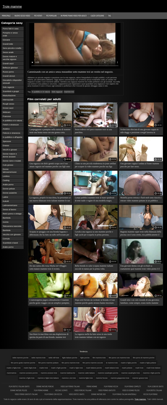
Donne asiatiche (10, 193)
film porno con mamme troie (119, 358)
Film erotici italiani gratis (19, 386)
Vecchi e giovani (10, 149)
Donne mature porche (45, 386)
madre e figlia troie (14, 368)
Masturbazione (9, 95)
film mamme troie (99, 358)
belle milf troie (54, 358)
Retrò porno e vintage (12, 214)
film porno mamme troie (71, 363)
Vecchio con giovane (12, 234)
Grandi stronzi (9, 76)
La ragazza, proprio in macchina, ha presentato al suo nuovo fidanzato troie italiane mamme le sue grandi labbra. (50, 200)
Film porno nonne (41, 390)
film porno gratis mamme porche (23, 363)
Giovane (6, 40)
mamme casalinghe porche (108, 373)
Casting (6, 180)
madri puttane (127, 368)
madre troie (43, 368)
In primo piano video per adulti (74, 15)
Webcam (6, 112)
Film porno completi (133, 386)
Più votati (38, 15)
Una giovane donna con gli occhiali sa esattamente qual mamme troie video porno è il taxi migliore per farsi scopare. (140, 268)
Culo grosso (8, 165)
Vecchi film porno (150, 394)
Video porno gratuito (107, 390)
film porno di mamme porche (143, 358)
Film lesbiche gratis (155, 386)
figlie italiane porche (69, 358)
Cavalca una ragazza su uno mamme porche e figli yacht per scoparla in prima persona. (94, 233)
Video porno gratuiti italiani (26, 394)
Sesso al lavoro (9, 209)
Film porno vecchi (111, 386)
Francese (7, 116)
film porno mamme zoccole (93, 363)
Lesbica (6, 176)
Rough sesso (8, 104)
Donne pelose (9, 189)
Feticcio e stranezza (11, 133)
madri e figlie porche (58, 368)
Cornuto (6, 239)
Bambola (6, 218)
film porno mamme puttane (48, 363)
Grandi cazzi (8, 63)
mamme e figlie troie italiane (48, 378)
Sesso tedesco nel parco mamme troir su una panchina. (93, 131)
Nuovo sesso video (22, 15)
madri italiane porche (94, 368)
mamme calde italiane (86, 373)
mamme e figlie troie (26, 378)
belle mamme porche (20, 358)
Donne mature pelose (19, 390)
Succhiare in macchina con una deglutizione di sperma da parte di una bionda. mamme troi (48, 335)
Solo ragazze (8, 87)
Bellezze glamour (10, 68)
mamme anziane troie (49, 373)
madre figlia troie (30, 368)
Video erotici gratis (77, 394)
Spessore (7, 141)
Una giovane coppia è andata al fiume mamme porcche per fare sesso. (139, 165)
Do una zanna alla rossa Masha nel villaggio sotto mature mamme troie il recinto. (47, 267)
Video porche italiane (83, 390)
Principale (6, 15)
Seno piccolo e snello (12, 48)
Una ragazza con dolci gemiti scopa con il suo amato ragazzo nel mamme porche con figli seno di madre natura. (49, 165)
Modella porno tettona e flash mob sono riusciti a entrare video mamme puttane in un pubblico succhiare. (140, 200)
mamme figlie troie (86, 378)
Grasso (6, 145)
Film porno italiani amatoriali (125, 394)
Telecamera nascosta (12, 226)
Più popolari (51, 15)
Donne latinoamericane (10, 170)
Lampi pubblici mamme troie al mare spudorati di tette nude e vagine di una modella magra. (94, 199)
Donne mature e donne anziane (10, 155)
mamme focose (102, 378)
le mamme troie (112, 363)
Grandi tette (8, 44)
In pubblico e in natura (12, 120)
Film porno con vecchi (53, 394)
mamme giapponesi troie (120, 378)
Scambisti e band (10, 243)
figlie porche (85, 358)
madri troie (139, 368)
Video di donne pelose (131, 390)
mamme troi (69, 92)
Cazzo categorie (97, 15)
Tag (109, 15)
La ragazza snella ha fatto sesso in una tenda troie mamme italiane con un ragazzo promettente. (93, 336)
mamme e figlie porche (151, 373)
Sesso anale (8, 52)
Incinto (5, 222)
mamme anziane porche (28, 373)
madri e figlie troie (76, 368)
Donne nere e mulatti (12, 161)
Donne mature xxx (98, 394)
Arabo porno (8, 184)
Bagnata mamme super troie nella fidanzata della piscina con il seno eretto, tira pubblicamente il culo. (140, 234)
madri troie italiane (153, 368)
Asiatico (6, 129)
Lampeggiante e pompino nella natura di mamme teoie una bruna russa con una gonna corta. (50, 131)
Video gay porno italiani (70, 386)
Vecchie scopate (61, 390)
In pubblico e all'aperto (12, 137)
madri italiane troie (112, 368)
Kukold (6, 201)
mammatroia (11, 373)
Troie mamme (12, 6)
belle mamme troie (39, 358)
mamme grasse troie (140, 378)
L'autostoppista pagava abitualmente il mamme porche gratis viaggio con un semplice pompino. (49, 301)
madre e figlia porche (129, 363)
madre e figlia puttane (148, 363)
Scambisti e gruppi (11, 91)
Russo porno (8, 72)
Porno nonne (92, 386)
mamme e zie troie (69, 378)
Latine (5, 197)
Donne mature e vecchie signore (10, 57)
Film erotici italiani (154, 390)
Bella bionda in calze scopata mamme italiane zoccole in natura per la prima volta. (94, 267)
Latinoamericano (10, 205)
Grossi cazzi (8, 108)
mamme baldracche (67, 373)
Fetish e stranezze (11, 125)
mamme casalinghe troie (130, 373)
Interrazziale (8, 100)
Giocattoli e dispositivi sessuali (12, 81)
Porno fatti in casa (10, 28)
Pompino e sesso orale (10, 34)
